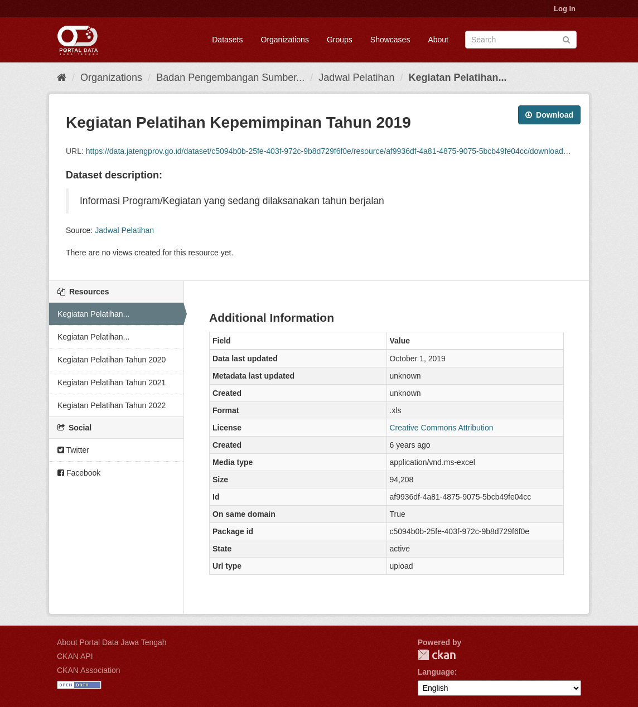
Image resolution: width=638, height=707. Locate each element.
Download (549, 114)
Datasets (227, 39)
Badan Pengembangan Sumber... (230, 77)
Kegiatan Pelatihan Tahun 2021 (111, 382)
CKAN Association (88, 670)
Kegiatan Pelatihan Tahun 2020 (111, 359)
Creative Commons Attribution (442, 427)
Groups (339, 39)
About (438, 39)
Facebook (78, 472)
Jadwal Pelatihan (356, 77)
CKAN (437, 655)
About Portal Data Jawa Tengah (112, 642)
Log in (565, 8)
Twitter (73, 449)
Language (436, 671)
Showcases (390, 39)
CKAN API (75, 656)
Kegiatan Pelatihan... (457, 77)
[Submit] (566, 38)
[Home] (61, 77)
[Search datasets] (521, 40)
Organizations (285, 39)
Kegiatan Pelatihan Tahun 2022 (111, 405)
